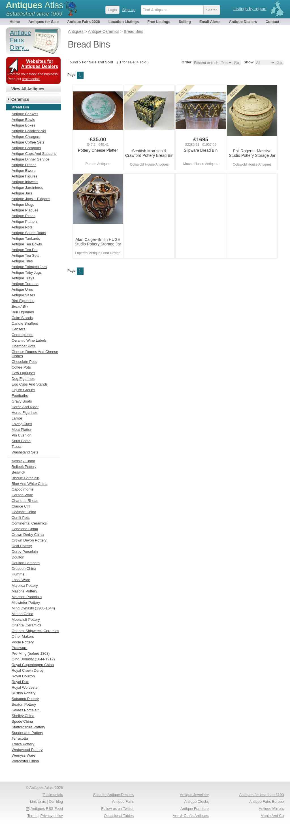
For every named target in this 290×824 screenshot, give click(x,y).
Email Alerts (210, 22)
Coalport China (24, 512)
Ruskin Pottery (24, 693)
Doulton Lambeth (26, 563)
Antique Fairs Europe (266, 801)
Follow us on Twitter (117, 808)
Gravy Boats (22, 401)
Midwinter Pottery (26, 602)
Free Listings (158, 22)
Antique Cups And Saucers (34, 153)
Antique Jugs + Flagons (31, 199)
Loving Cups (22, 424)
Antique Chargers (26, 136)
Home (15, 22)
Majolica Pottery (25, 585)
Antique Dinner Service (30, 159)
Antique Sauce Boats (29, 233)
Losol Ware (21, 580)
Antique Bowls (23, 119)
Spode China (22, 721)
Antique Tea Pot (25, 250)
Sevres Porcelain (25, 710)
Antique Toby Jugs (27, 272)
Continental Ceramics (29, 523)
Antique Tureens (25, 284)
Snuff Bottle (21, 441)
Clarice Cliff (21, 506)
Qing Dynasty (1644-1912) (33, 659)
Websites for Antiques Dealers (39, 64)
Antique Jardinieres (27, 187)
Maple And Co (272, 816)
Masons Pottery (24, 591)
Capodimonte (22, 489)
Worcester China (25, 761)
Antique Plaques (25, 210)
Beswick (18, 472)
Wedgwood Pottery (27, 750)
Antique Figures (24, 176)
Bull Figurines (23, 312)
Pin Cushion (21, 435)
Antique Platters (25, 221)
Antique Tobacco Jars (29, 267)
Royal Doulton (23, 676)
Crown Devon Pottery (29, 540)
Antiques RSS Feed (47, 808)
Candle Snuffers (25, 323)
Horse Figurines (25, 412)
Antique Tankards (26, 238)
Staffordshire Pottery (28, 727)
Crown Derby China (28, 534)
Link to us (38, 801)
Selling (185, 22)
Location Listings (123, 22)
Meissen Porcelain (27, 597)
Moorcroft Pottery (26, 619)
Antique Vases (23, 295)
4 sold (141, 62)
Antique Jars (22, 193)
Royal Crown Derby (28, 670)
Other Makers (23, 636)
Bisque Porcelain (25, 478)
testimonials (31, 79)
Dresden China (24, 568)
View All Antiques (27, 89)
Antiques (34, 5)
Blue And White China (29, 483)
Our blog (56, 801)
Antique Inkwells (25, 182)
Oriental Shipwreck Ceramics (35, 631)
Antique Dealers (243, 22)
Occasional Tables (119, 816)
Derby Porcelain (25, 551)
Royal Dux (20, 682)
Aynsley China (23, 461)
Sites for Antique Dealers (113, 795)
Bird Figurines (23, 301)
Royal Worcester (25, 687)
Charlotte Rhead (25, 500)
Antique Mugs (23, 204)
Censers (18, 329)
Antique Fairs (123, 801)
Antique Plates (23, 216)
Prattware (19, 648)
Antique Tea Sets (25, 255)
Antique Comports (26, 148)
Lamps (17, 418)
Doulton (18, 557)
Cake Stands (22, 318)
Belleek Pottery (24, 467)
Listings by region (249, 8)
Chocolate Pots (24, 361)
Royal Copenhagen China (33, 665)
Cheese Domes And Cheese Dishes (35, 354)
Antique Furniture (194, 808)
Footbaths (20, 395)
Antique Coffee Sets (28, 142)
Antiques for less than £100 (261, 795)
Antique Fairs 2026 (83, 22)
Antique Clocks (196, 801)
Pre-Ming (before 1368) (31, 653)
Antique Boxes (23, 125)
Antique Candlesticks (29, 131)
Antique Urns (22, 289)
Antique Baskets (25, 114)
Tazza (16, 446)
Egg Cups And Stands (30, 384)
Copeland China (25, 529)
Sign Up (128, 10)
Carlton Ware (22, 495)
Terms (32, 816)
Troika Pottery (23, 744)
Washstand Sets (25, 452)
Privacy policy (51, 816)
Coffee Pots (21, 367)
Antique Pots (22, 227)
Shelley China (23, 716)
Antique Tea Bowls (27, 244)
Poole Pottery (23, 642)
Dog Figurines (23, 378)
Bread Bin (20, 306)
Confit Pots (21, 517)
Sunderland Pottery (27, 733)
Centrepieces (22, 335)
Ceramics (20, 99)
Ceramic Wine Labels (29, 340)
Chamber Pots (23, 346)
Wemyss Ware (23, 755)
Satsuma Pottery (25, 699)
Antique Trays (23, 278)
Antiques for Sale (43, 22)
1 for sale (127, 62)
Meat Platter (21, 429)
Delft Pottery (22, 546)
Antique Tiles (22, 261)
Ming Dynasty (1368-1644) (33, 608)
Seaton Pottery (24, 704)
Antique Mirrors (271, 808)
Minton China (22, 614)
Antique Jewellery (194, 795)
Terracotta (20, 738)
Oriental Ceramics (26, 625)
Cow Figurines (23, 373)
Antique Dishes (24, 165)
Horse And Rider (25, 407)
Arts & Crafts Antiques (191, 816)
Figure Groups (23, 390)
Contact (272, 22)
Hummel (18, 574)
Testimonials (52, 795)
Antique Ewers (23, 170)
